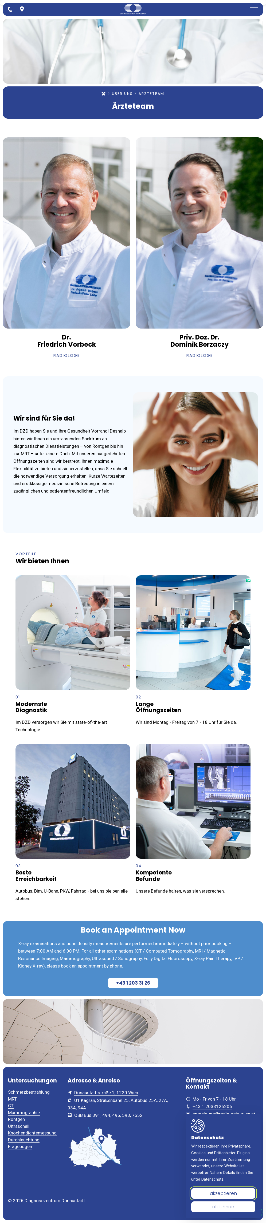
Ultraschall (18, 1126)
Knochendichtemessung (32, 1133)
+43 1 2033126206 (212, 1106)
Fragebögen (20, 1146)
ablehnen (223, 1207)
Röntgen (16, 1119)
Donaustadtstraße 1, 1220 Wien (106, 1092)
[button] (254, 9)
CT (11, 1105)
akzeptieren (223, 1193)
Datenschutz (212, 1179)
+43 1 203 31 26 (133, 983)
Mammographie (24, 1112)
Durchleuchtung (24, 1139)
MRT (12, 1099)
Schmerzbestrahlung (29, 1092)
